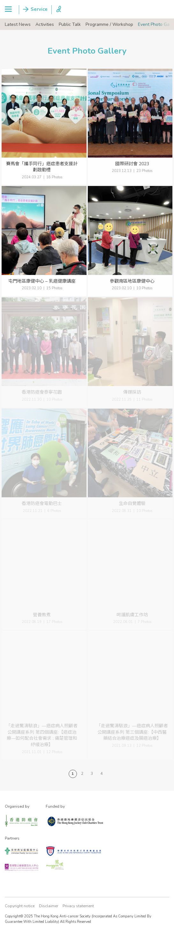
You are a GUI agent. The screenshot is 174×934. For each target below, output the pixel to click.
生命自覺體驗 (132, 503)
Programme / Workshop (109, 24)
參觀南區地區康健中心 (132, 281)
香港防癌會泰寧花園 (42, 392)
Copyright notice (19, 905)
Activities (44, 24)
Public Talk (70, 24)
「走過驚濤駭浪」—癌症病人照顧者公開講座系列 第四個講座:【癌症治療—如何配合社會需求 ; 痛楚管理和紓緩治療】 (42, 735)
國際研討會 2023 (132, 164)
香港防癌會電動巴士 (42, 503)
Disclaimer (48, 905)
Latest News (18, 24)
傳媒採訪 (132, 392)
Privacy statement (78, 905)
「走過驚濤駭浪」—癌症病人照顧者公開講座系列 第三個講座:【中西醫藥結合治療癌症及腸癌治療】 (132, 732)
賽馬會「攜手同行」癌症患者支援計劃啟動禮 (42, 167)
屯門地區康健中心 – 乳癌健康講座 (42, 281)
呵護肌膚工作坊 (132, 615)
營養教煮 (42, 615)
